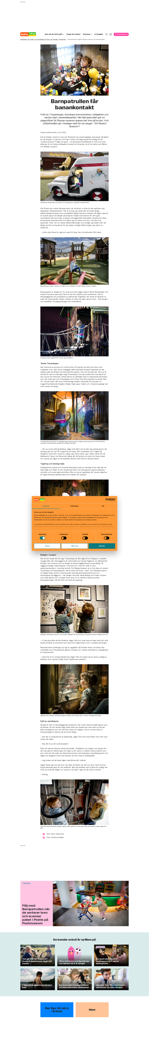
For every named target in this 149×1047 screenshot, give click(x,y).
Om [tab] (103, 506)
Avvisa (47, 546)
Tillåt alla (102, 546)
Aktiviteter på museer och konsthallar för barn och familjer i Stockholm (43, 39)
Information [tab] (74, 506)
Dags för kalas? (74, 34)
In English (98, 34)
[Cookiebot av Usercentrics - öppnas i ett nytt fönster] (107, 499)
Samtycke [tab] (46, 506)
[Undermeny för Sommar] (87, 34)
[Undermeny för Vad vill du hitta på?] (54, 34)
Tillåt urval (74, 546)
